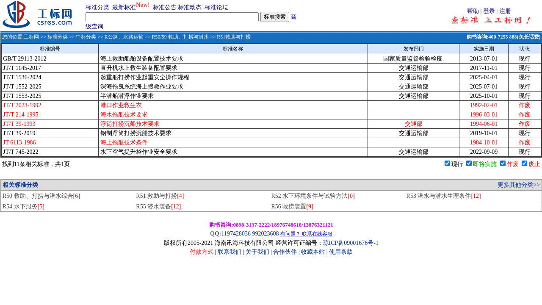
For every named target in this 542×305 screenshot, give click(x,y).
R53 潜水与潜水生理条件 (443, 196)
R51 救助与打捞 (160, 196)
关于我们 (258, 252)
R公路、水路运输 (124, 37)
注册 (505, 11)
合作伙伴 (285, 252)
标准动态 (190, 7)
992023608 (265, 233)
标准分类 (97, 7)
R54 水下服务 (23, 206)
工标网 (31, 37)
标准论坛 (216, 7)
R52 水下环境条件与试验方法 (312, 196)
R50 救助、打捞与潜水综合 (41, 196)
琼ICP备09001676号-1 (351, 243)
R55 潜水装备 (158, 206)
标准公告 (165, 7)
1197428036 (235, 233)
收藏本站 (313, 252)
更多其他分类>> (519, 185)
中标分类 (86, 37)
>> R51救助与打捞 (230, 37)
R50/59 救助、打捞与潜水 (180, 37)
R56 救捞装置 (292, 206)
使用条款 (341, 252)
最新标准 (124, 7)
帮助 (473, 11)
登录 (489, 11)
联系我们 (229, 252)
